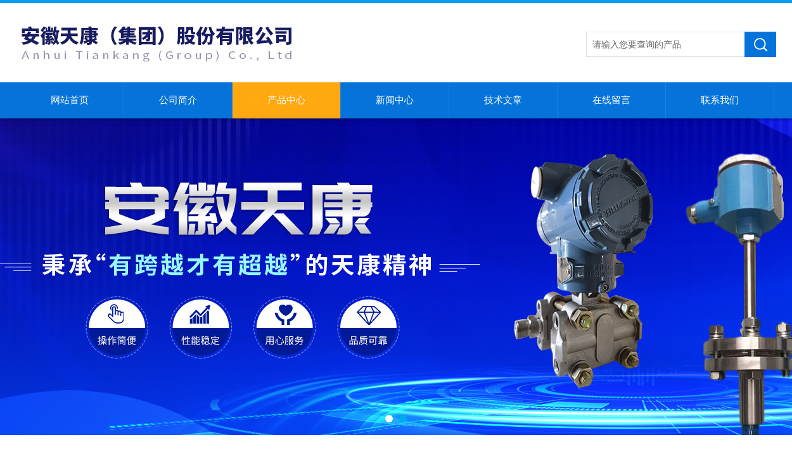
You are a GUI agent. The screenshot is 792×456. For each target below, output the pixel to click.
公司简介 (178, 100)
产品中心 (286, 100)
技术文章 (503, 100)
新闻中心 (395, 100)
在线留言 (611, 100)
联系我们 (720, 100)
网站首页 (70, 100)
